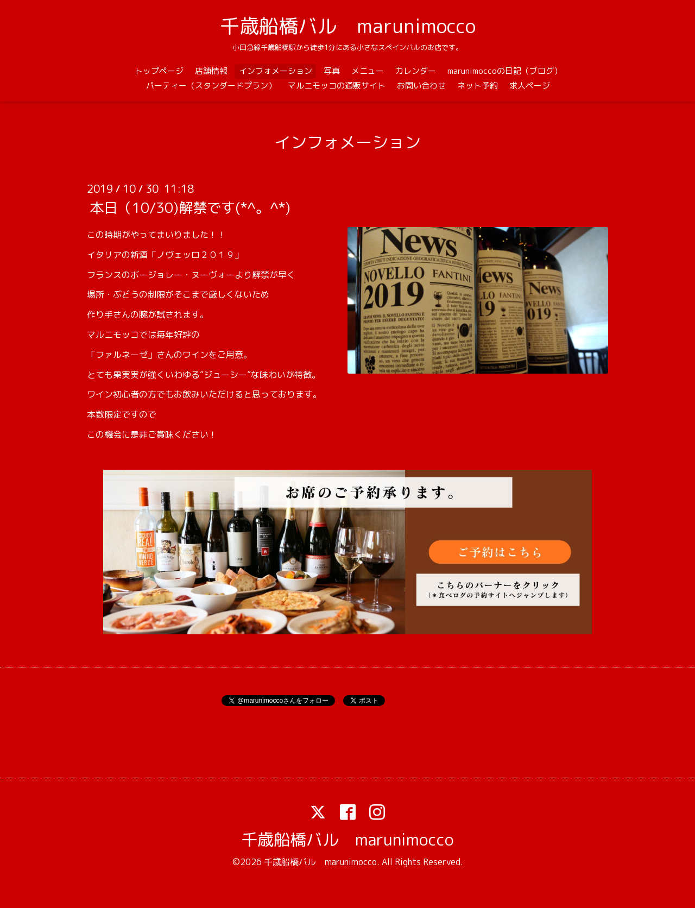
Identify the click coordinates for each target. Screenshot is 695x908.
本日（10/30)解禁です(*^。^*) (190, 207)
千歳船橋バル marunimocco (348, 26)
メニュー (367, 71)
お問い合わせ (421, 85)
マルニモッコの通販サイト (337, 85)
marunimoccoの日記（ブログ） (504, 71)
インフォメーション (275, 71)
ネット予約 (477, 85)
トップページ (159, 71)
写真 (332, 71)
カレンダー (415, 71)
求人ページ (529, 85)
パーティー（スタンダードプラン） (211, 85)
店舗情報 (211, 71)
